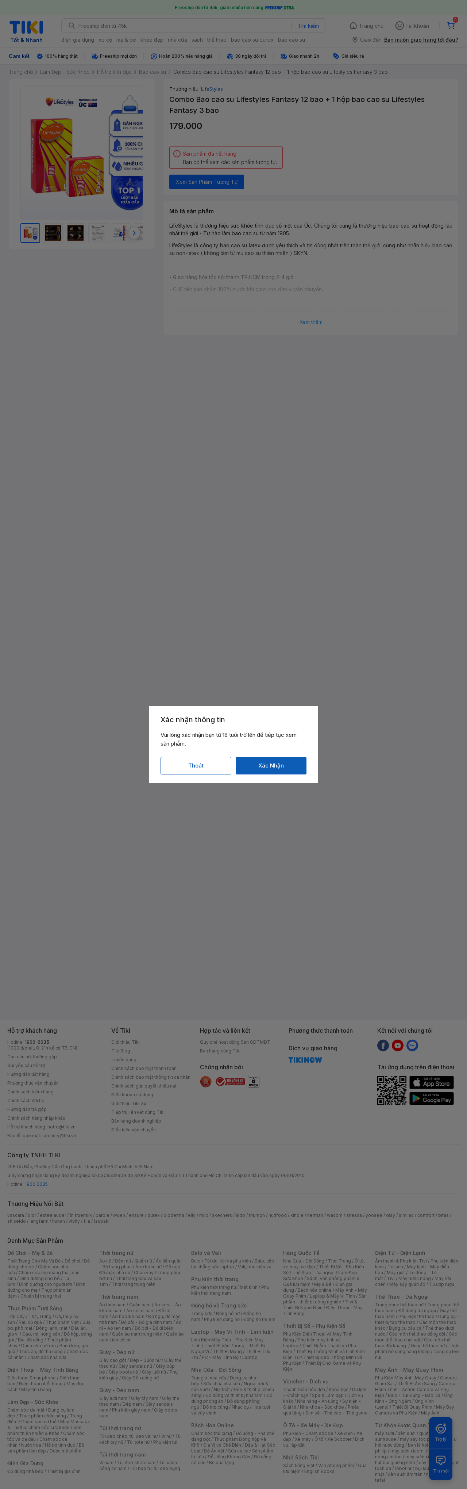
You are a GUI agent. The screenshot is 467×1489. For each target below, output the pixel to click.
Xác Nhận (271, 765)
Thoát (196, 765)
